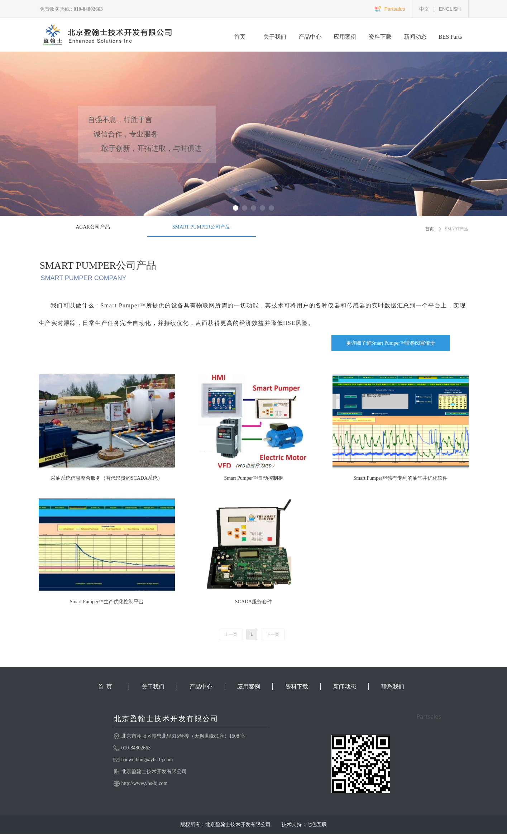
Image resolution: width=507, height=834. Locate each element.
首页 (429, 228)
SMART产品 (456, 228)
